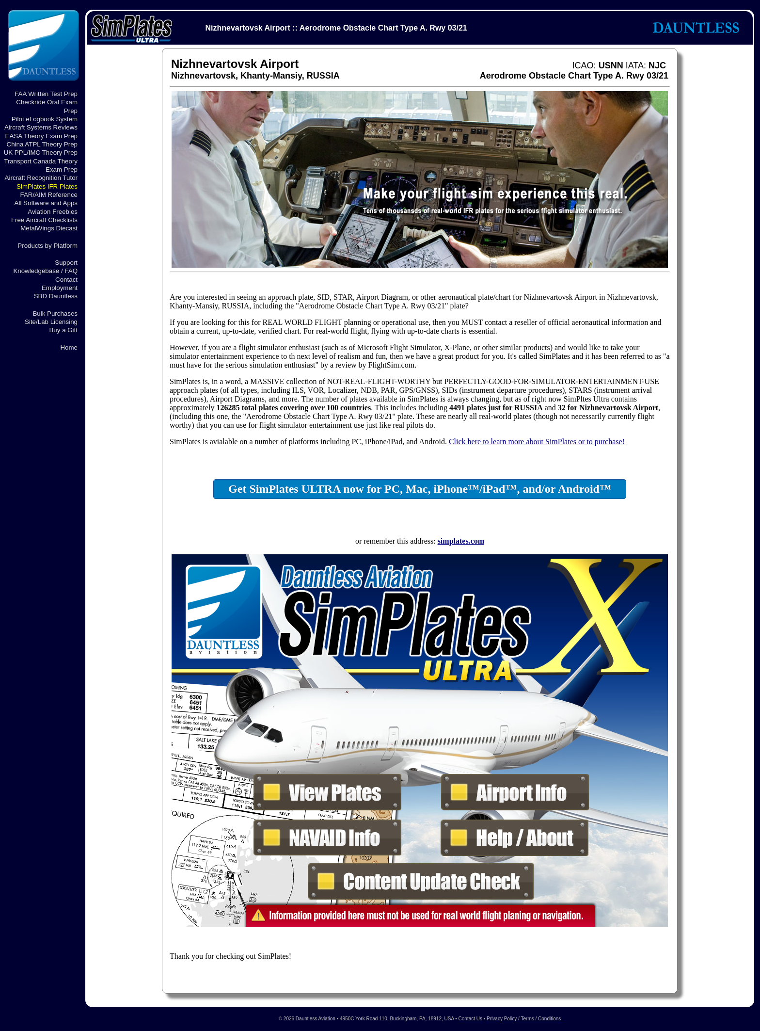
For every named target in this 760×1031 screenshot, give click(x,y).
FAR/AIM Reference (49, 194)
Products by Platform (47, 245)
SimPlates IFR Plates (47, 186)
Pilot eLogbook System (45, 119)
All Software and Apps (46, 203)
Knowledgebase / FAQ (45, 270)
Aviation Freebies (53, 211)
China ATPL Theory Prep (42, 144)
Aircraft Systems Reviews (41, 127)
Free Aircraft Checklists (44, 220)
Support (66, 262)
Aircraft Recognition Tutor (41, 177)
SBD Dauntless (56, 296)
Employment (60, 287)
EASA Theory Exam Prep (41, 136)
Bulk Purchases (55, 313)
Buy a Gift (63, 330)
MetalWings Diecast (49, 228)
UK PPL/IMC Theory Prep (41, 152)
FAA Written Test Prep (46, 93)
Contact (66, 279)
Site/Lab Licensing (51, 321)
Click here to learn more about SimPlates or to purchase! (537, 441)
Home (69, 347)
